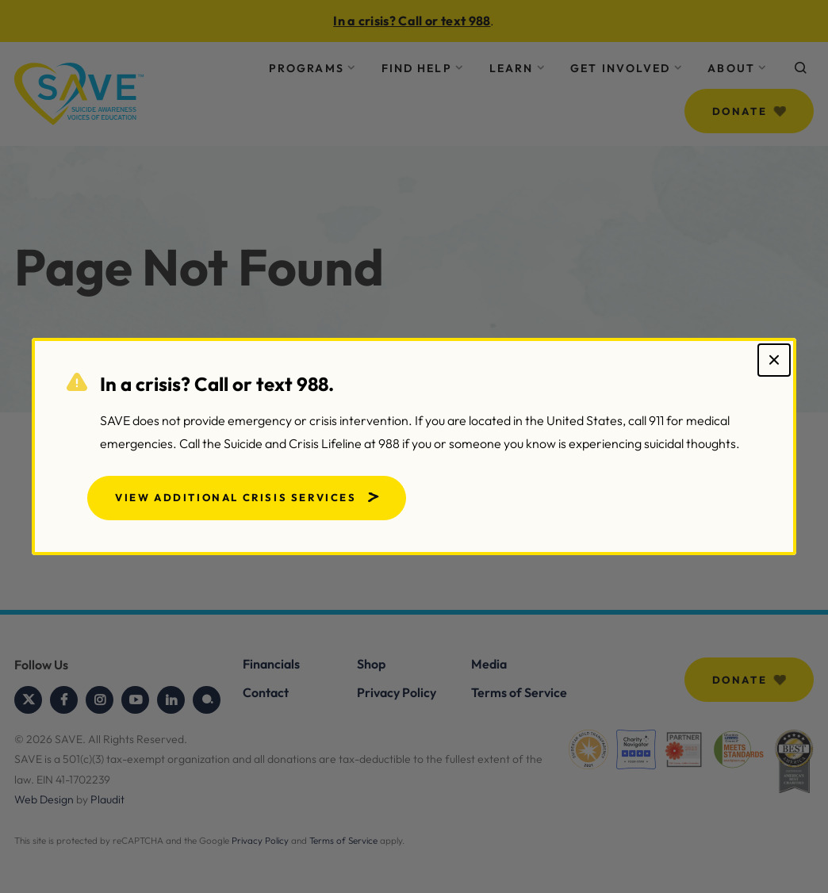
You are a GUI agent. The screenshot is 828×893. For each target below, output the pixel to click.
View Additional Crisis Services (236, 497)
